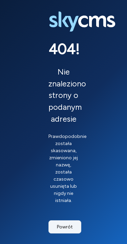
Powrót (65, 227)
